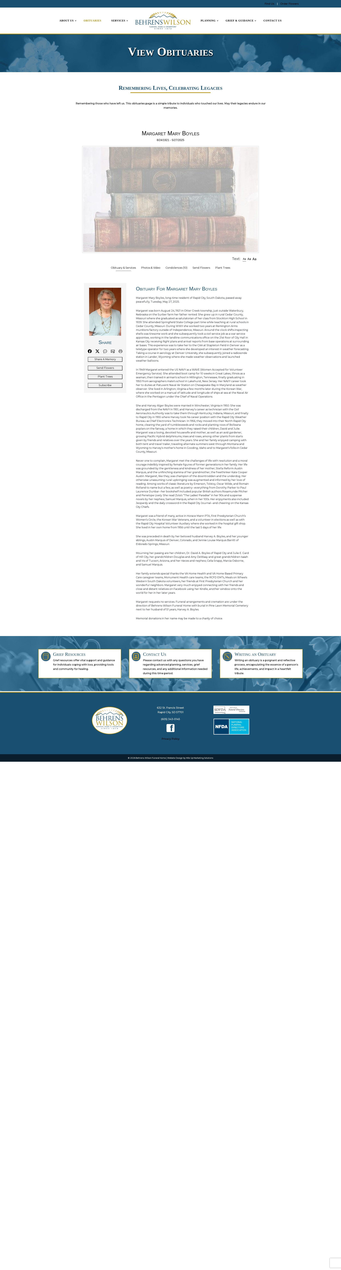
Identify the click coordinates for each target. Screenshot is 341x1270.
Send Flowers (105, 367)
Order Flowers (289, 3)
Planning (208, 20)
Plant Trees (105, 376)
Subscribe (105, 385)
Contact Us (272, 20)
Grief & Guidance (240, 20)
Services (118, 20)
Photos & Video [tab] (150, 267)
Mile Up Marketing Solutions (199, 758)
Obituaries (92, 20)
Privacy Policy (170, 738)
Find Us (269, 3)
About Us (66, 20)
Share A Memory (105, 359)
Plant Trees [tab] (222, 267)
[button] (244, 258)
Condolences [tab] (176, 267)
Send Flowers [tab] (201, 267)
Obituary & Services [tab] (123, 267)
